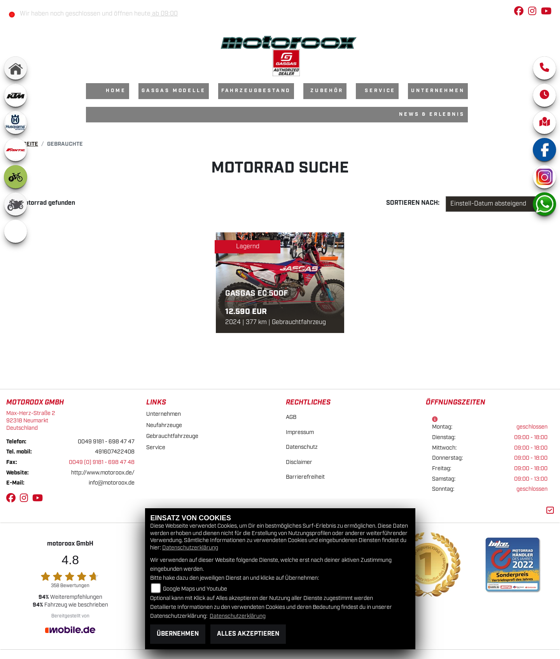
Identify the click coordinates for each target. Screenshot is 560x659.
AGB (291, 417)
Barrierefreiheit (305, 477)
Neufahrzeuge (164, 425)
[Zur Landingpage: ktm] (15, 95)
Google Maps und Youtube (195, 589)
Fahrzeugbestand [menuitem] (256, 90)
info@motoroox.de (112, 482)
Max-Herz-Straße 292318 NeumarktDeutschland (30, 420)
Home (116, 90)
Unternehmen (163, 414)
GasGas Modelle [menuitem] (174, 90)
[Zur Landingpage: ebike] (15, 176)
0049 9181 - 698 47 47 (106, 441)
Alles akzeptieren (248, 634)
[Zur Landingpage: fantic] (15, 149)
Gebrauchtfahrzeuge (172, 436)
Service (155, 447)
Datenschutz (302, 447)
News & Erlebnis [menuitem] (432, 114)
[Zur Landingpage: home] (15, 68)
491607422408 (115, 451)
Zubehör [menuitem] (326, 90)
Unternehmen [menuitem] (437, 90)
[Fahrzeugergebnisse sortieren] (495, 204)
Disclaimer (299, 462)
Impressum (300, 432)
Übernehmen (178, 634)
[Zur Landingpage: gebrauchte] (15, 204)
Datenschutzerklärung (190, 547)
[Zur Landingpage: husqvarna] (15, 122)
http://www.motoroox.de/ (103, 472)
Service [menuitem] (380, 90)
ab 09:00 (164, 14)
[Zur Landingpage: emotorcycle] (15, 231)
